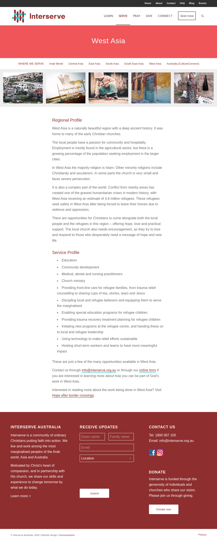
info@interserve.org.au (99, 370)
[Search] (202, 16)
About (159, 3)
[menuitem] (148, 3)
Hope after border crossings (73, 395)
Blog (191, 3)
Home (148, 3)
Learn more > (21, 496)
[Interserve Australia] (39, 16)
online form (147, 370)
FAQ (182, 3)
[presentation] (112, 473)
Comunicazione (66, 535)
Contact (171, 3)
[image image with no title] (24, 89)
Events (202, 3)
